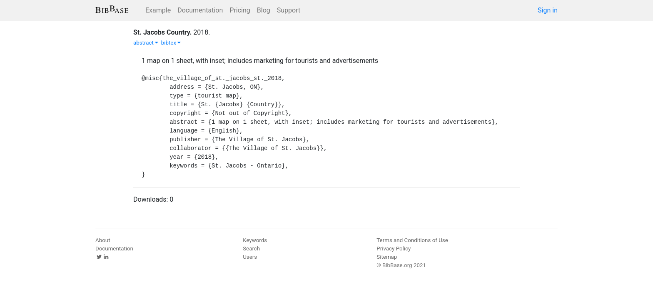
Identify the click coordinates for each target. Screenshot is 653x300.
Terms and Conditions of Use (412, 240)
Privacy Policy (393, 248)
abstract (145, 43)
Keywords (255, 240)
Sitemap (386, 257)
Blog (263, 10)
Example (158, 10)
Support (288, 10)
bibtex (171, 43)
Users (250, 257)
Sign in (548, 10)
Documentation (200, 10)
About (102, 240)
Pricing (239, 10)
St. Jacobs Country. (162, 32)
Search (251, 248)
